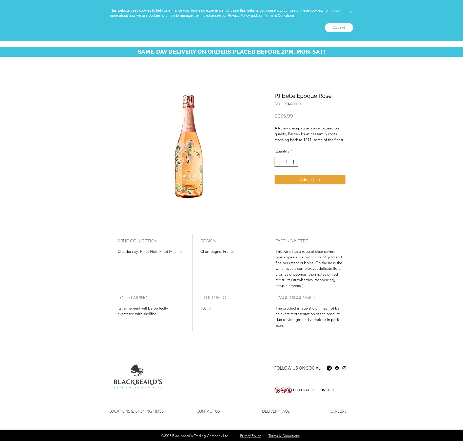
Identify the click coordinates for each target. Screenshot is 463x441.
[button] (429, 14)
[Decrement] (278, 161)
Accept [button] (339, 427)
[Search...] (388, 14)
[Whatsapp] (340, 11)
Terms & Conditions (279, 415)
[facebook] (348, 11)
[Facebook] (336, 368)
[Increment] (294, 161)
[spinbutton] (286, 161)
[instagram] (355, 11)
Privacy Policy (239, 415)
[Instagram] (344, 368)
